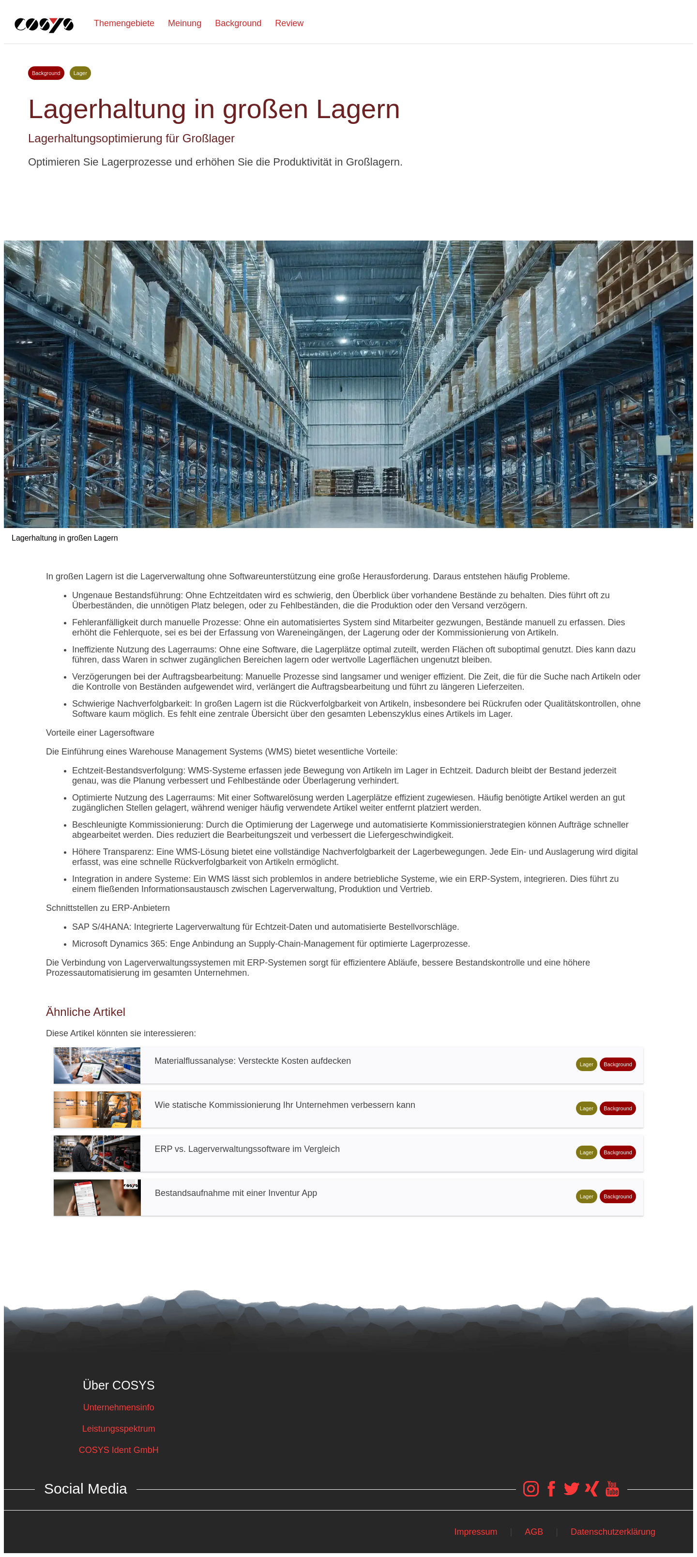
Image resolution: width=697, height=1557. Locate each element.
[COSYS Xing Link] (592, 1493)
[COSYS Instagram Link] (531, 1493)
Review (289, 23)
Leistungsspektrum (118, 1429)
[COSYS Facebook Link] (551, 1493)
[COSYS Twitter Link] (571, 1493)
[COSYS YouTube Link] (612, 1493)
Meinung (184, 23)
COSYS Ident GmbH (119, 1450)
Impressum (475, 1532)
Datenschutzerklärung (613, 1532)
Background (238, 23)
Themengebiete (124, 23)
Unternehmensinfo (118, 1407)
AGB (534, 1532)
